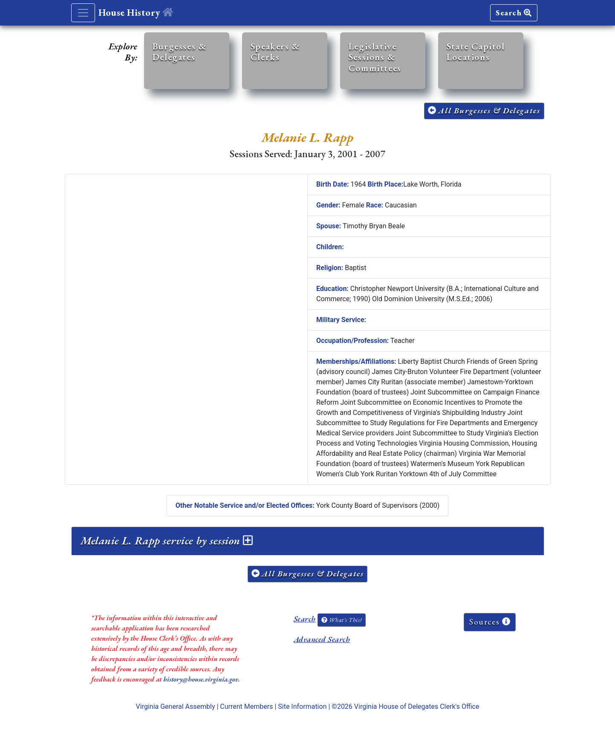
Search (513, 12)
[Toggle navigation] (83, 12)
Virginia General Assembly (175, 706)
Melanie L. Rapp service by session (167, 540)
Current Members (246, 706)
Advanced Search (322, 639)
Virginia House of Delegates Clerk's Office (416, 706)
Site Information (302, 706)
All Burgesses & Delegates (484, 110)
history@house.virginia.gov (200, 679)
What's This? (341, 620)
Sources (489, 621)
